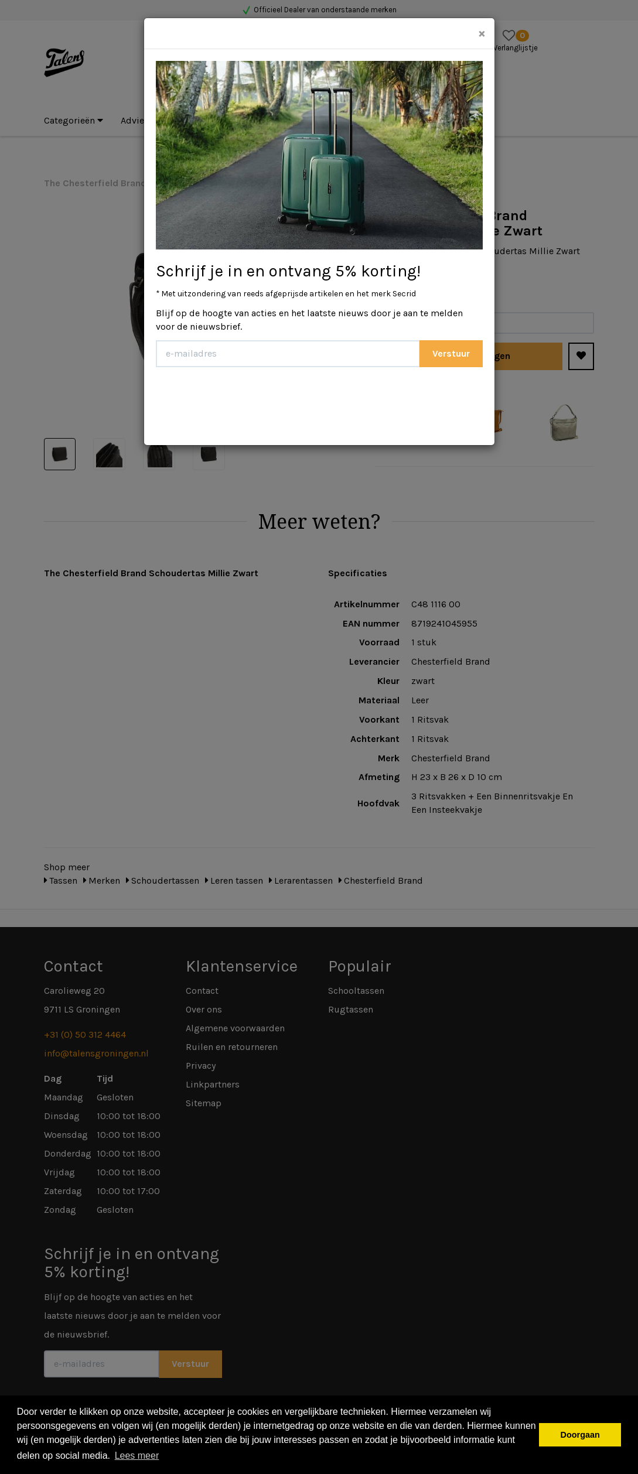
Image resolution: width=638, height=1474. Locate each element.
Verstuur (451, 353)
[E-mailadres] (288, 353)
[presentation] (245, 402)
